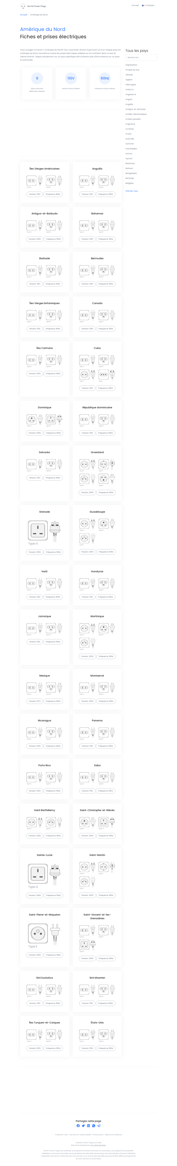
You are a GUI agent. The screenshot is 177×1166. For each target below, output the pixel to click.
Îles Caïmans (44, 348)
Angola (128, 99)
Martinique (97, 616)
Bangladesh (131, 173)
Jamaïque (44, 616)
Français (148, 5)
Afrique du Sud (132, 70)
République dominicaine (97, 407)
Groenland (97, 452)
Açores (128, 158)
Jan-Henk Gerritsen (98, 1145)
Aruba (128, 134)
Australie (129, 138)
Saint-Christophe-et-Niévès (97, 810)
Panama (97, 720)
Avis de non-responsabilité (80, 1135)
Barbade (44, 258)
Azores (128, 153)
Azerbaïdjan (131, 148)
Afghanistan (131, 65)
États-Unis (97, 1022)
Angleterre (130, 94)
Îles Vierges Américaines (45, 168)
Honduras (97, 571)
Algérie (128, 79)
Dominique (44, 407)
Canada (97, 303)
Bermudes (97, 258)
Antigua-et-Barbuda (45, 213)
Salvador (44, 452)
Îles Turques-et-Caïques (44, 1022)
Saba (97, 765)
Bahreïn (129, 168)
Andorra (129, 89)
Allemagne (130, 84)
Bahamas (97, 213)
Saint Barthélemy (44, 810)
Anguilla (97, 168)
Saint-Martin (97, 855)
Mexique (44, 675)
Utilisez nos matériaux (113, 1135)
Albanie (129, 74)
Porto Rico (44, 765)
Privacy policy (97, 1135)
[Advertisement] (71, 132)
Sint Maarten (97, 978)
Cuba (97, 348)
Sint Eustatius (44, 978)
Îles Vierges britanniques (44, 303)
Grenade (44, 512)
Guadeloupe (97, 512)
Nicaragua (44, 720)
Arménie (129, 129)
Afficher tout (131, 191)
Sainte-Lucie (44, 855)
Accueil (134, 5)
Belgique (129, 183)
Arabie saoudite (133, 119)
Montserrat (97, 675)
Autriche (129, 143)
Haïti (44, 571)
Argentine (130, 124)
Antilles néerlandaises (136, 114)
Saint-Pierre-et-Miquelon (44, 915)
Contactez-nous (61, 1135)
